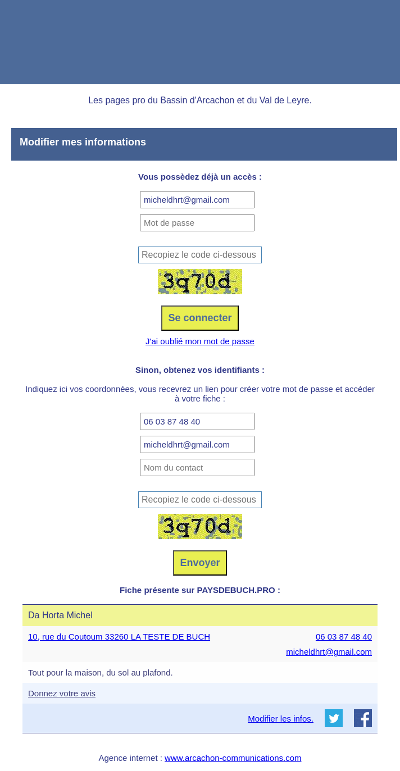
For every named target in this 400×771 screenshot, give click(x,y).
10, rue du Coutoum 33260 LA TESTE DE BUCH (119, 636)
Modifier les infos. (280, 718)
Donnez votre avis (62, 693)
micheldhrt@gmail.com (329, 651)
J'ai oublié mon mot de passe (200, 341)
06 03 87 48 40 (344, 636)
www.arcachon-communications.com (233, 758)
